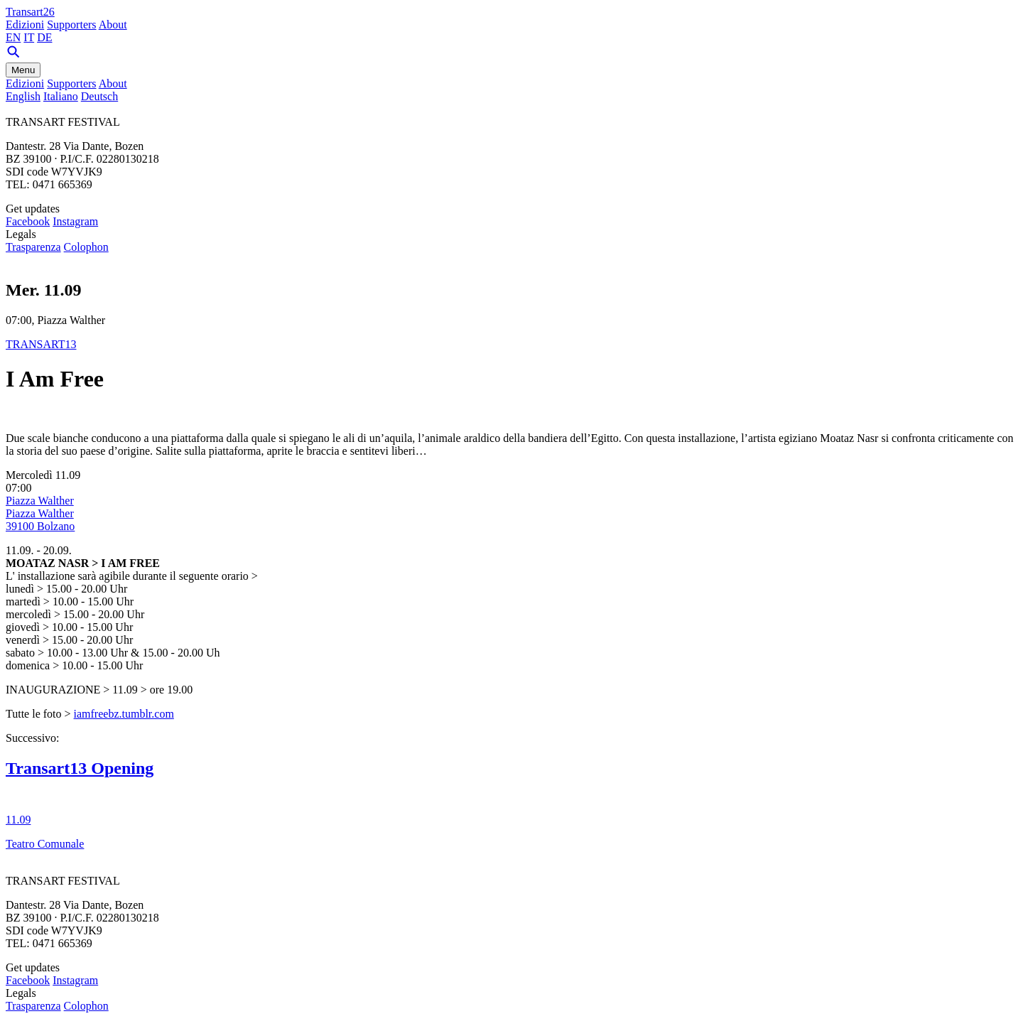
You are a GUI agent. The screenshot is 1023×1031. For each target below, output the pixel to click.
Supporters (71, 24)
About (113, 24)
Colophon (86, 247)
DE (44, 37)
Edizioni (25, 24)
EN (13, 37)
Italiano (60, 96)
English (23, 96)
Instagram (75, 221)
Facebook (28, 221)
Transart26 (30, 12)
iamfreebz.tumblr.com (124, 714)
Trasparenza (33, 247)
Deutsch (99, 96)
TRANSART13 (41, 344)
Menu (23, 70)
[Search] (13, 56)
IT (28, 37)
